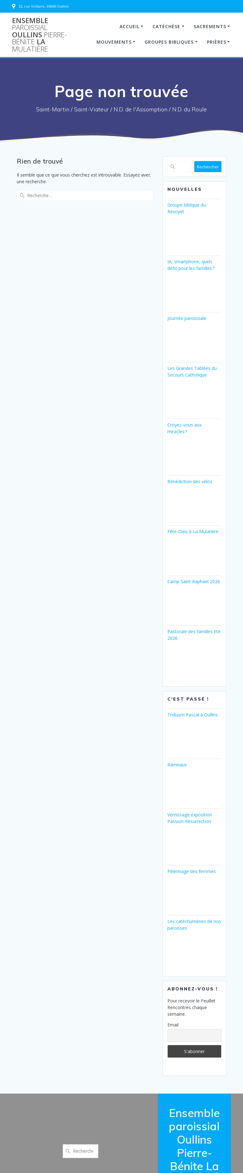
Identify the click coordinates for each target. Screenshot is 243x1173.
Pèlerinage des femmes (191, 871)
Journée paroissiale (186, 318)
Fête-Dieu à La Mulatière (192, 531)
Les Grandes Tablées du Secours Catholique (192, 371)
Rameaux (177, 765)
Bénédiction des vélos (189, 481)
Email (172, 1025)
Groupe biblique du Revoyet (186, 208)
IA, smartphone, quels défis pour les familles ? (191, 265)
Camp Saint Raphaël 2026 (193, 581)
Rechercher (208, 167)
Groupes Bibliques (169, 42)
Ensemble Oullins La (39, 35)
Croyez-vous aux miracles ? (184, 428)
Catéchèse (166, 26)
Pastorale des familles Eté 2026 (194, 634)
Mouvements (114, 42)
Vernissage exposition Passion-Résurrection (189, 818)
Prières (216, 42)
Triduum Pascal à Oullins (192, 715)
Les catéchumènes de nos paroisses (194, 924)
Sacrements (210, 26)
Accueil (130, 26)
